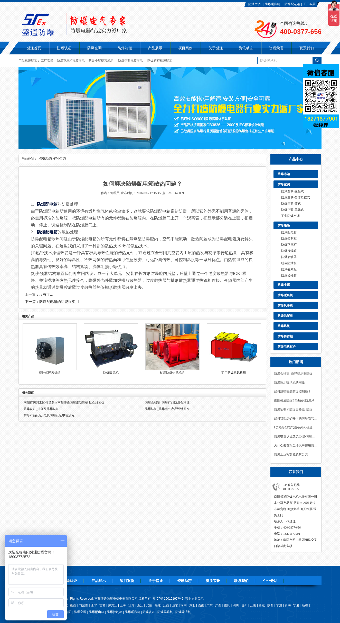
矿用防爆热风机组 (172, 373)
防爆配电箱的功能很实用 (59, 302)
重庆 (227, 605)
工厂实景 (309, 4)
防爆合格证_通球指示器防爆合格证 (296, 373)
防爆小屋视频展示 (101, 60)
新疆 (305, 605)
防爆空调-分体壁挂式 (295, 197)
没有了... (46, 294)
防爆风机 (284, 326)
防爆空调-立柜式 (292, 191)
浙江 (140, 605)
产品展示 (98, 581)
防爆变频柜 (289, 269)
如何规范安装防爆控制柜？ (292, 391)
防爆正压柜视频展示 (71, 60)
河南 (184, 605)
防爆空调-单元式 (292, 210)
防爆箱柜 (284, 225)
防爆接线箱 (289, 251)
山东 (175, 605)
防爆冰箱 (284, 174)
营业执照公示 (194, 598)
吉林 (102, 605)
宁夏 (296, 605)
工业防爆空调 (290, 216)
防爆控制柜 (289, 238)
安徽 (149, 605)
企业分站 (270, 581)
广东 (209, 605)
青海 (288, 605)
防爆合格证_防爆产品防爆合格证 (167, 402)
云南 (253, 605)
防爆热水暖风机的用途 (289, 382)
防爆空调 (254, 4)
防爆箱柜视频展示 (159, 60)
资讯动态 (46, 158)
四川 (236, 605)
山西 (73, 605)
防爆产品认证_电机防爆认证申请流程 (49, 415)
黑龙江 (112, 605)
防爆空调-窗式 (291, 203)
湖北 (192, 605)
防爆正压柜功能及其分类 (291, 454)
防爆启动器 (289, 257)
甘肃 (279, 605)
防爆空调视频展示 (130, 60)
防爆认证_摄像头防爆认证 (41, 409)
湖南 (201, 605)
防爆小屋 (284, 285)
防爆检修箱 (289, 275)
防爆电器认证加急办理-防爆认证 (296, 436)
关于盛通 (155, 581)
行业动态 (60, 158)
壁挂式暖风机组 (49, 373)
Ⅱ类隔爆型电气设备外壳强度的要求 (296, 427)
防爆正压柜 (289, 244)
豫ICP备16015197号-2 (168, 598)
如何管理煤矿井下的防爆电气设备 (296, 418)
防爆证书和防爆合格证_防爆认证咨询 (296, 409)
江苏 (131, 605)
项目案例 (127, 581)
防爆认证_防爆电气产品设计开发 (167, 409)
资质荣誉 (213, 581)
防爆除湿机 (285, 316)
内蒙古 (83, 605)
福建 (158, 605)
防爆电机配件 (287, 346)
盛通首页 (34, 48)
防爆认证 (64, 48)
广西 (218, 605)
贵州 (244, 605)
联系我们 (241, 581)
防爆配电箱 (292, 4)
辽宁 (94, 605)
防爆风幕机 (285, 305)
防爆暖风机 (272, 4)
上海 (123, 605)
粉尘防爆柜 (289, 263)
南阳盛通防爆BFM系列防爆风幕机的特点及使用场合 (296, 400)
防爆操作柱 (285, 336)
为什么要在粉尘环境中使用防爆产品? (296, 445)
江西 (166, 605)
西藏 (262, 605)
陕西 (270, 605)
